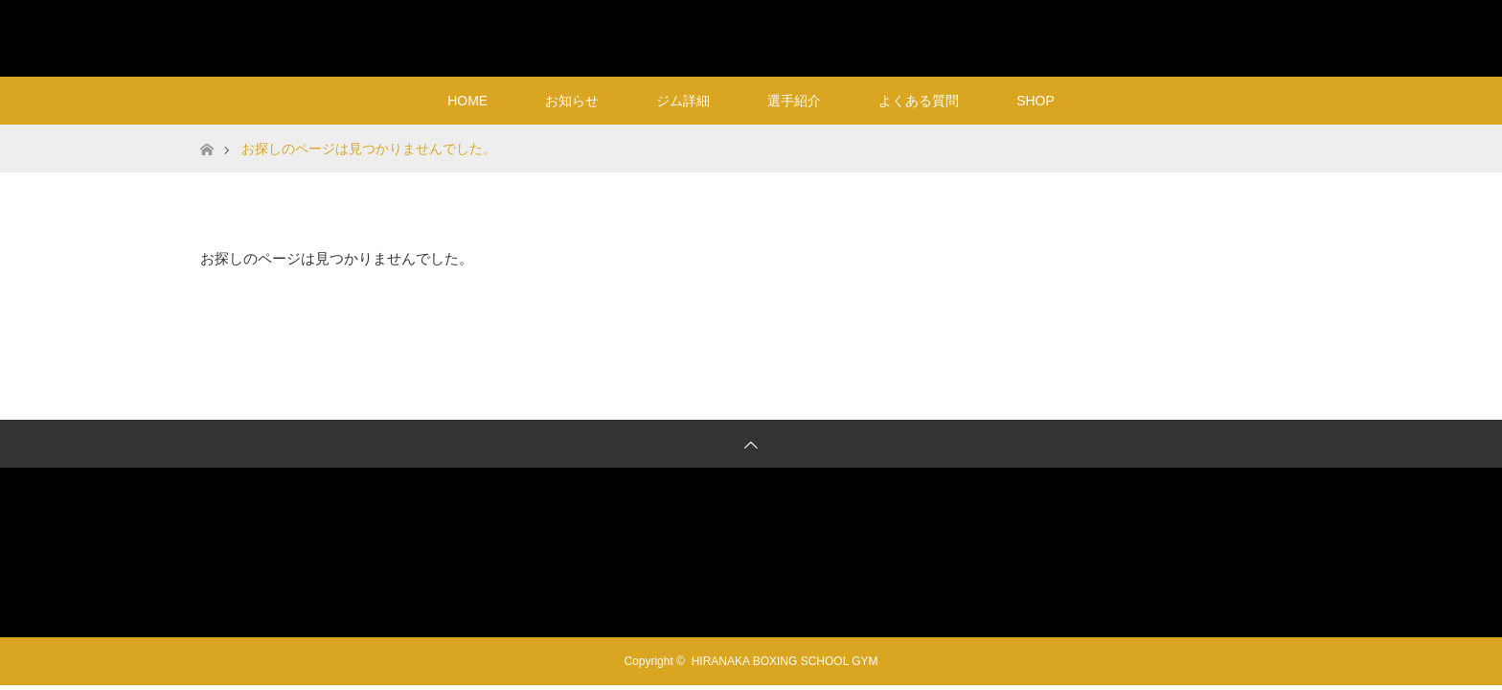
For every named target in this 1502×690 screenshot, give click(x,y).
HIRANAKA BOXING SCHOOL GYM (751, 38)
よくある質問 (918, 100)
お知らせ (572, 100)
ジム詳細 (683, 100)
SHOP (1035, 100)
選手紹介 (794, 100)
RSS (1282, 34)
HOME (467, 100)
